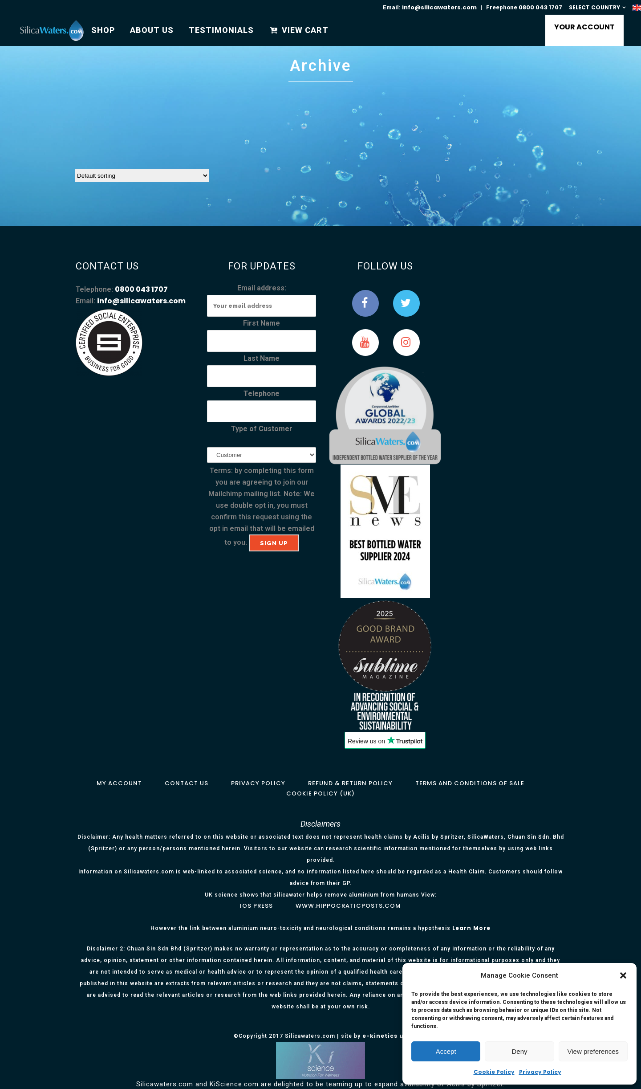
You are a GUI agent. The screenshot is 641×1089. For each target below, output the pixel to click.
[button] (623, 975)
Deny (519, 1051)
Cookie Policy (494, 1072)
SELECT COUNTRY (594, 7)
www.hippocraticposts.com (348, 905)
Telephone (261, 393)
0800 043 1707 (540, 7)
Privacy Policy (540, 1072)
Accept (446, 1051)
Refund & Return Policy (350, 783)
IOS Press (256, 905)
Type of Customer (261, 428)
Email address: (261, 288)
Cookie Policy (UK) (320, 793)
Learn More (471, 928)
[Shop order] (142, 175)
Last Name (261, 358)
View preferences (593, 1051)
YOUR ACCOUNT (582, 27)
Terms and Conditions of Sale (469, 783)
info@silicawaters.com (439, 7)
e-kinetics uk (385, 1036)
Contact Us (186, 783)
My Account (119, 783)
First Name (261, 323)
